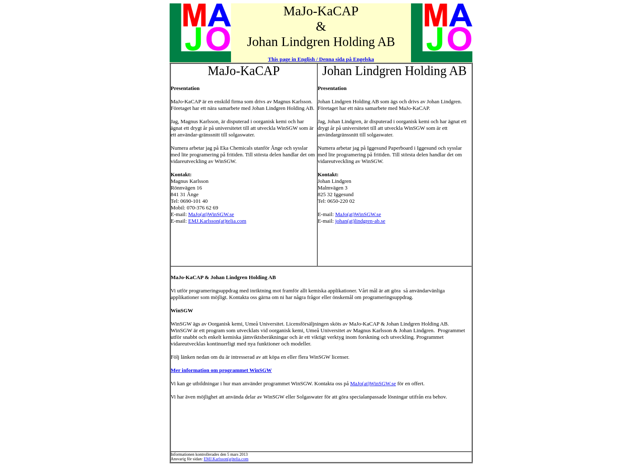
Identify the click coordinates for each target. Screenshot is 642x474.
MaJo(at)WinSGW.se (211, 214)
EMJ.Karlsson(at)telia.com (217, 221)
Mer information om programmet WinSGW (221, 370)
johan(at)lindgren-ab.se (360, 221)
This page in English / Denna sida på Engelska (321, 59)
